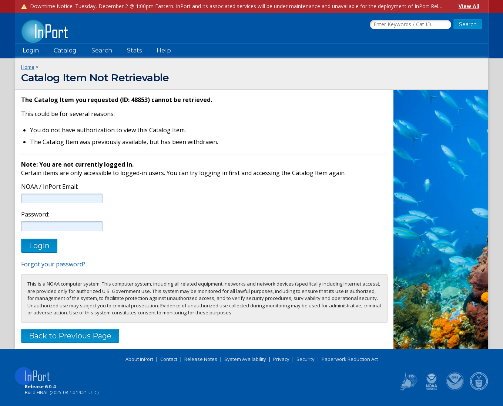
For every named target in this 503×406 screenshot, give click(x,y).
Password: (35, 214)
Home (27, 67)
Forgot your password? (53, 264)
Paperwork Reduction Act (350, 359)
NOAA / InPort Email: (49, 187)
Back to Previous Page (70, 335)
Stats (134, 50)
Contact (168, 359)
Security (305, 359)
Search (101, 50)
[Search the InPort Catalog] (410, 25)
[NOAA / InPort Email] (62, 198)
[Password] (62, 226)
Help (164, 50)
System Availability (245, 359)
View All (469, 6)
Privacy (281, 359)
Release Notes (200, 359)
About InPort (139, 359)
